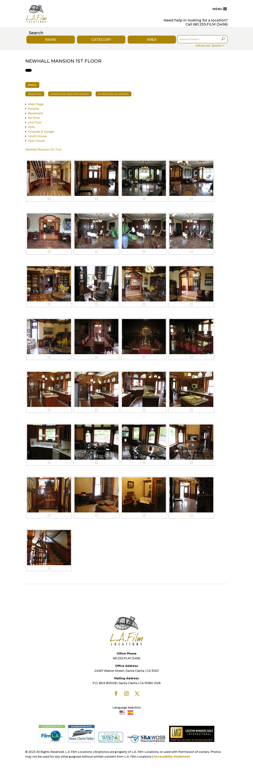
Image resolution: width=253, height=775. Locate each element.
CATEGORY (101, 39)
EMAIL (32, 85)
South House (37, 136)
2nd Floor (35, 122)
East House (36, 140)
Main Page (35, 104)
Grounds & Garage (41, 131)
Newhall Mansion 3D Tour (43, 149)
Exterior (33, 108)
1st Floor (34, 118)
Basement (35, 113)
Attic (31, 127)
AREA (152, 39)
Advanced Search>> (210, 45)
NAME (50, 39)
